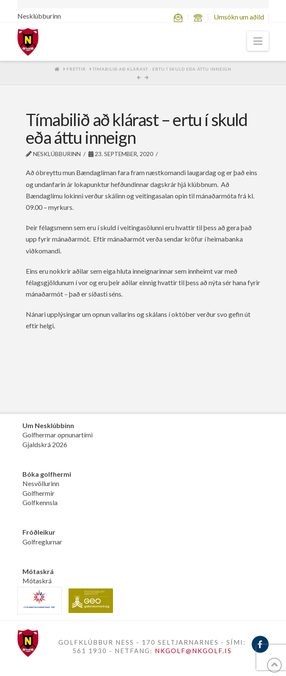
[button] (258, 41)
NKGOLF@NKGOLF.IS (193, 650)
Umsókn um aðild (239, 17)
